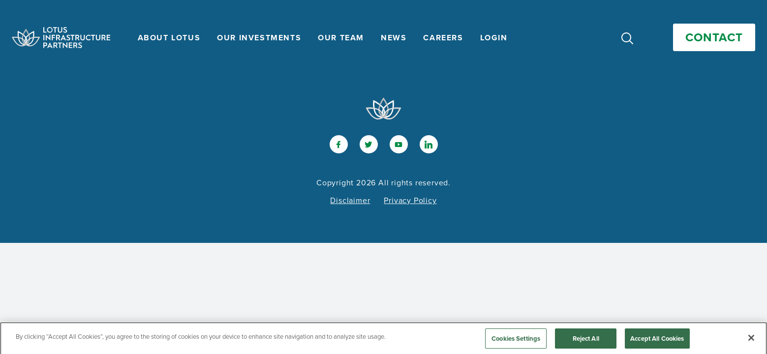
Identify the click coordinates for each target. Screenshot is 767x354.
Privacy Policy (410, 200)
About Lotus (169, 37)
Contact (714, 37)
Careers (443, 37)
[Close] (751, 340)
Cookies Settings (515, 340)
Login (494, 37)
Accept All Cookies (657, 340)
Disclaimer (350, 200)
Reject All (586, 340)
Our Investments (259, 37)
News (393, 37)
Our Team (341, 37)
